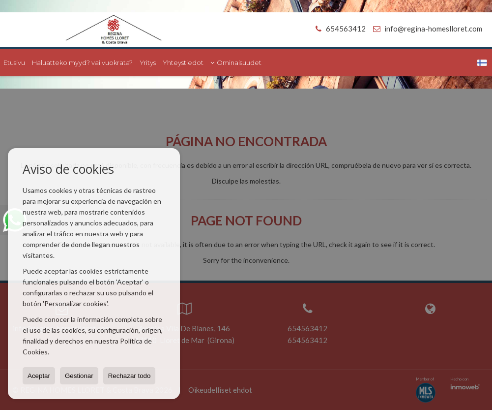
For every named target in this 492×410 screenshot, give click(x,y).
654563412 (339, 28)
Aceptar (39, 375)
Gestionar (79, 375)
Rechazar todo (129, 375)
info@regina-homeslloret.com (433, 28)
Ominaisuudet (235, 62)
